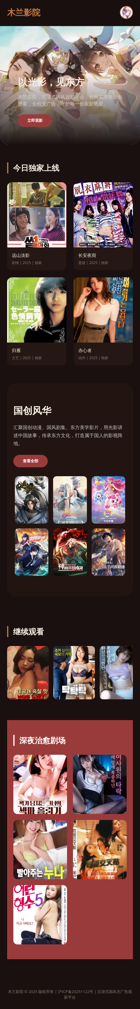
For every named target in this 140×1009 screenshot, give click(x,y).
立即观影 (35, 120)
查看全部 (30, 461)
